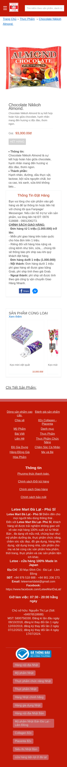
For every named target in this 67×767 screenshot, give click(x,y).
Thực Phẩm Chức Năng (47, 440)
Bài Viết (19, 433)
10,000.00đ (37, 371)
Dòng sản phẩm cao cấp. (19, 413)
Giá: (11, 133)
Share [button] (26, 291)
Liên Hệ (19, 438)
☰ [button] (5, 8)
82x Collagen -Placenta (47, 422)
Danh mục (47, 428)
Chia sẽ (19, 420)
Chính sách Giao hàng (33, 489)
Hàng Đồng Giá (19, 452)
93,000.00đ (23, 133)
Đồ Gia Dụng (19, 447)
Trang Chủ (9, 19)
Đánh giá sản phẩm (47, 411)
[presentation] (52, 346)
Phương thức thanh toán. (34, 473)
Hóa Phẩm (19, 457)
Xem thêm (15, 316)
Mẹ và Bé (47, 452)
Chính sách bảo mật (33, 497)
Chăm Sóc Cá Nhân (47, 447)
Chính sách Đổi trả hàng (33, 481)
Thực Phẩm (27, 19)
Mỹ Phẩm (20, 428)
